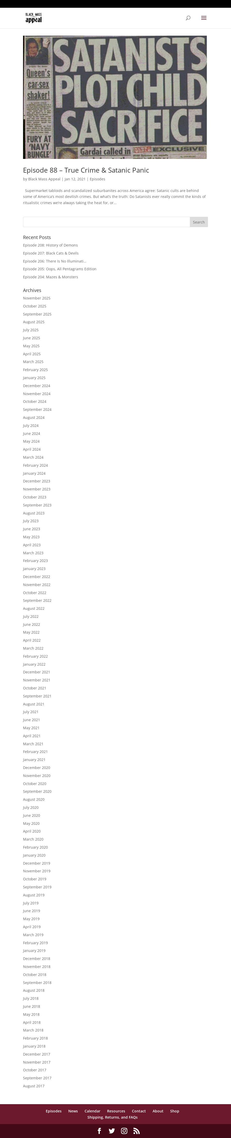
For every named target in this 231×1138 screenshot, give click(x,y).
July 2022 (31, 616)
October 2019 (34, 878)
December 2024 (36, 385)
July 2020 (31, 807)
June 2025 (31, 337)
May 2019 (31, 918)
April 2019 (32, 926)
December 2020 (36, 767)
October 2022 (34, 592)
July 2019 (31, 903)
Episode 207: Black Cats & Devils (51, 253)
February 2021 (35, 751)
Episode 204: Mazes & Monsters (50, 276)
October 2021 (34, 688)
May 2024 (31, 441)
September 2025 (37, 314)
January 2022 (34, 664)
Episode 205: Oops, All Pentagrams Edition (59, 268)
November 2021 (36, 680)
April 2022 (32, 640)
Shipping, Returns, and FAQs (112, 1117)
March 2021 (33, 743)
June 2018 (31, 1006)
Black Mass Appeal (44, 178)
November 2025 (36, 298)
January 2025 (34, 377)
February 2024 (35, 465)
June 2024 (31, 433)
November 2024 (36, 393)
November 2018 (36, 966)
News (73, 1111)
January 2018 (34, 1046)
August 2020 (33, 799)
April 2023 (32, 544)
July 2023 (31, 520)
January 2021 (34, 759)
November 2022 (36, 584)
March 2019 (33, 934)
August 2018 (33, 990)
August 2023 (33, 513)
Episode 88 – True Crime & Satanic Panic (86, 170)
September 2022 (37, 600)
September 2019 (37, 887)
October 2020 (34, 783)
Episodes (97, 178)
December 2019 (36, 863)
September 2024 (37, 409)
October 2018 (34, 974)
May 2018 (31, 1014)
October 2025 (34, 306)
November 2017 (36, 1062)
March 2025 (33, 361)
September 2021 (37, 696)
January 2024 (34, 473)
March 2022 (33, 648)
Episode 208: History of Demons (50, 245)
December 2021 (36, 672)
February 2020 (35, 847)
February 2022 (35, 656)
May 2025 (31, 345)
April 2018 (32, 1022)
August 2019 (33, 895)
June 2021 (31, 719)
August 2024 (33, 417)
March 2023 (33, 552)
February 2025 (35, 369)
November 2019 (36, 870)
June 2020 (31, 815)
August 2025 (33, 321)
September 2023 (37, 505)
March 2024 (33, 457)
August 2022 (33, 608)
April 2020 (32, 831)
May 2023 (31, 536)
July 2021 (31, 711)
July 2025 (31, 329)
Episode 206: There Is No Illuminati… (54, 261)
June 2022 (31, 624)
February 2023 (35, 560)
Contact (139, 1111)
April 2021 (32, 735)
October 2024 (34, 401)
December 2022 (36, 576)
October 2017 (34, 1069)
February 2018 (35, 1038)
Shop (174, 1111)
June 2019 (31, 910)
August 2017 (33, 1085)
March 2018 (33, 1030)
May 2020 (31, 823)
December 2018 (36, 958)
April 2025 (32, 353)
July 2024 (31, 425)
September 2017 (37, 1077)
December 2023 (36, 481)
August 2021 (33, 704)
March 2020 (33, 839)
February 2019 (35, 942)
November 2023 (36, 489)
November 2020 (36, 775)
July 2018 (31, 998)
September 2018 (37, 982)
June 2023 (31, 528)
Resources (116, 1111)
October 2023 (34, 497)
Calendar (92, 1111)
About (158, 1111)
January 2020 (34, 855)
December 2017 (36, 1054)
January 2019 (34, 950)
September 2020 (37, 791)
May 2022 (31, 632)
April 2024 (32, 449)
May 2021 (31, 727)
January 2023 (34, 568)
